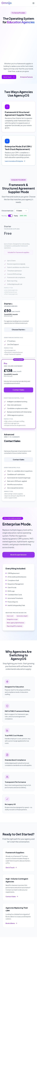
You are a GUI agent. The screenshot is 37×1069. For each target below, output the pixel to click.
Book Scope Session (18, 555)
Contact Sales (18, 390)
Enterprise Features (26, 77)
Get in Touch (9, 77)
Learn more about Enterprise (15, 161)
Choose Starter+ (18, 330)
